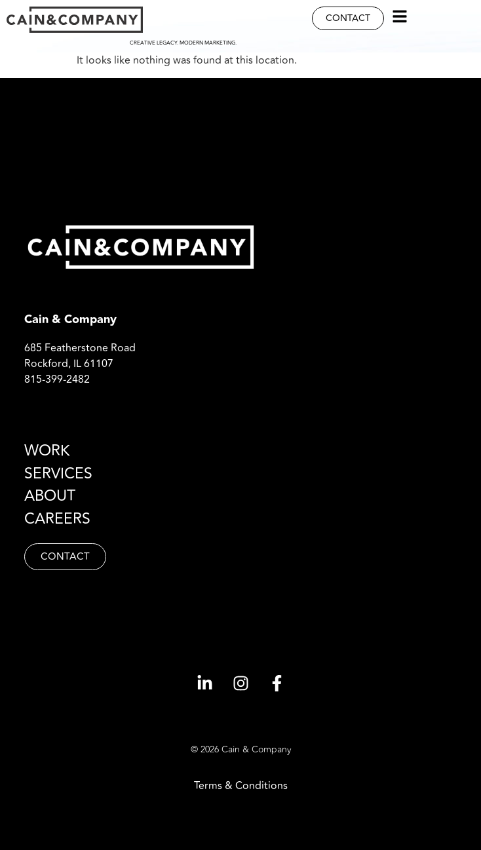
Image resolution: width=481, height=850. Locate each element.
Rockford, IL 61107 (68, 364)
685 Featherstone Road (80, 348)
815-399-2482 (57, 379)
